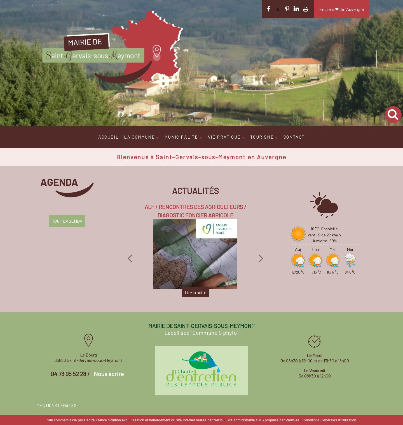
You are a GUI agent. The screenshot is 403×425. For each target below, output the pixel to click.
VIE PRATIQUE (224, 136)
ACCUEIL (108, 136)
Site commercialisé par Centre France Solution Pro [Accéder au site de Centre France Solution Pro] (87, 420)
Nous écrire (109, 373)
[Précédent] (130, 258)
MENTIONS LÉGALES (56, 405)
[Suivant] (261, 258)
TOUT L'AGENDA (67, 221)
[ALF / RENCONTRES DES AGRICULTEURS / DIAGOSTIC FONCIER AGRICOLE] (195, 254)
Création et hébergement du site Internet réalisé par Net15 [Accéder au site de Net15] (177, 420)
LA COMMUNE (139, 136)
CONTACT (294, 136)
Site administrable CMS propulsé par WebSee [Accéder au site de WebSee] (262, 420)
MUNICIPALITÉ (181, 136)
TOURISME (262, 136)
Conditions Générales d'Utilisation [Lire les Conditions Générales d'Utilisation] (329, 420)
